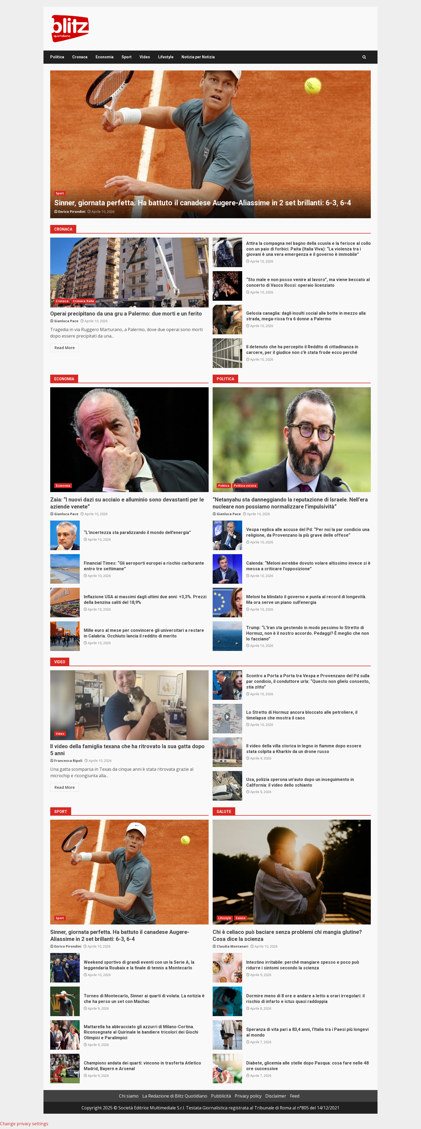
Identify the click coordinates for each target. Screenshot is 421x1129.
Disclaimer (275, 1096)
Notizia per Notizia (198, 57)
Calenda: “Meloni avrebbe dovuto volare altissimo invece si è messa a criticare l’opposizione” (227, 569)
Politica (57, 57)
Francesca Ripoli (68, 760)
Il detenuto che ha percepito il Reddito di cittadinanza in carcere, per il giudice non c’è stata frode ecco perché (227, 353)
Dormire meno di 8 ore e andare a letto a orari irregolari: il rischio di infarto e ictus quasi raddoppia (227, 1001)
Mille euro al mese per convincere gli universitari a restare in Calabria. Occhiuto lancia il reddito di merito (65, 636)
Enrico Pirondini (71, 211)
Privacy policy (248, 1096)
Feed (294, 1096)
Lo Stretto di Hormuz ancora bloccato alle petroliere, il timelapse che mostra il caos (227, 718)
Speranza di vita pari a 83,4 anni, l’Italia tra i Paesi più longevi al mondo (227, 1035)
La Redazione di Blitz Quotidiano (174, 1096)
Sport (127, 57)
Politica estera (245, 486)
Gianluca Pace (66, 321)
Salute (240, 918)
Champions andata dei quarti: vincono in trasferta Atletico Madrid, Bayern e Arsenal (65, 1068)
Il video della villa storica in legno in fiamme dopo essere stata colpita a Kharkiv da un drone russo (227, 752)
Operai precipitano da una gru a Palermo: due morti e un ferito (129, 272)
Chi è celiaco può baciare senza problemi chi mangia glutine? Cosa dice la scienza (292, 872)
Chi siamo (129, 1096)
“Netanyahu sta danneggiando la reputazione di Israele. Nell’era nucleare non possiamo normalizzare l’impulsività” (292, 439)
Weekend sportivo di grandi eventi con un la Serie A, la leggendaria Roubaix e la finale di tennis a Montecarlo (65, 968)
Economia (105, 57)
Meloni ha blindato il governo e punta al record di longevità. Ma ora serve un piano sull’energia (227, 602)
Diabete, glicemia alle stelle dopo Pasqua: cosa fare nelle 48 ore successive (227, 1068)
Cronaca (80, 57)
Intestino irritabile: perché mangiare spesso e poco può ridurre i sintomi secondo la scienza (227, 968)
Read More (65, 347)
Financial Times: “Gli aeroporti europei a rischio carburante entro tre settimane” (65, 569)
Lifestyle (165, 57)
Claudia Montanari (232, 946)
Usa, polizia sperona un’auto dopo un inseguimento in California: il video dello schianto (227, 786)
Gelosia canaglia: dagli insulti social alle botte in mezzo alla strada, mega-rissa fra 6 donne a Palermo (227, 319)
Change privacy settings (24, 1124)
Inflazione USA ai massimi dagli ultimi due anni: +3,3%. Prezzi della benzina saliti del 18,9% (65, 602)
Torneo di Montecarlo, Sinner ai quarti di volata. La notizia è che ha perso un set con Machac (65, 1001)
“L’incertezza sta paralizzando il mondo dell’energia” (65, 535)
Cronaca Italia (83, 301)
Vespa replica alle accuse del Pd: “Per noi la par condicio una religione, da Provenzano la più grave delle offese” (227, 535)
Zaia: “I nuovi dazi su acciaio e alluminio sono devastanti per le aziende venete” (129, 439)
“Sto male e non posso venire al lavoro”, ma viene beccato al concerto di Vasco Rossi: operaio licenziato (227, 286)
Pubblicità (221, 1096)
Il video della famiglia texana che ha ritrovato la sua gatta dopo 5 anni (129, 705)
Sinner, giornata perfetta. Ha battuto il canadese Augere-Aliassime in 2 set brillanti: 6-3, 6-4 (210, 144)
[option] (210, 144)
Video (145, 57)
